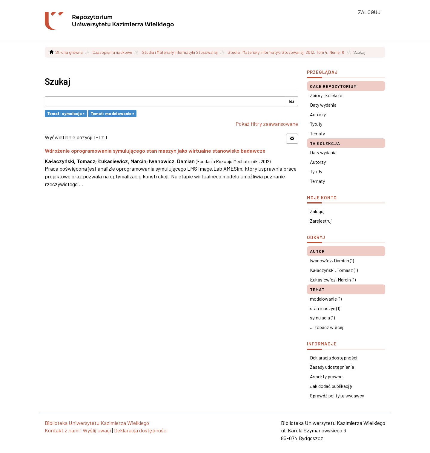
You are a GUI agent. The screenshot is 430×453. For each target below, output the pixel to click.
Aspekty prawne (326, 376)
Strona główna (69, 52)
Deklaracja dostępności (333, 357)
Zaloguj (317, 211)
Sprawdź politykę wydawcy (337, 395)
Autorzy (318, 114)
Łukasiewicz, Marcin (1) (333, 279)
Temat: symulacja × (66, 113)
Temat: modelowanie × (112, 113)
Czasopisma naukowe (112, 52)
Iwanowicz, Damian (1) (332, 260)
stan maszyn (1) (325, 308)
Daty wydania (323, 105)
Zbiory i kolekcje (326, 95)
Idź (291, 101)
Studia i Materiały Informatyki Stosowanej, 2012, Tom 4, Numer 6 (286, 52)
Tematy (317, 133)
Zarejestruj (321, 221)
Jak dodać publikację (331, 386)
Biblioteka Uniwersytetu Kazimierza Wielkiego (97, 423)
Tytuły (316, 124)
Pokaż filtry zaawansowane (267, 123)
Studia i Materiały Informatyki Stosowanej (180, 52)
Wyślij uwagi (97, 430)
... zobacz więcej (326, 327)
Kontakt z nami (62, 430)
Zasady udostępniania (332, 367)
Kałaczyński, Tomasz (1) (334, 270)
